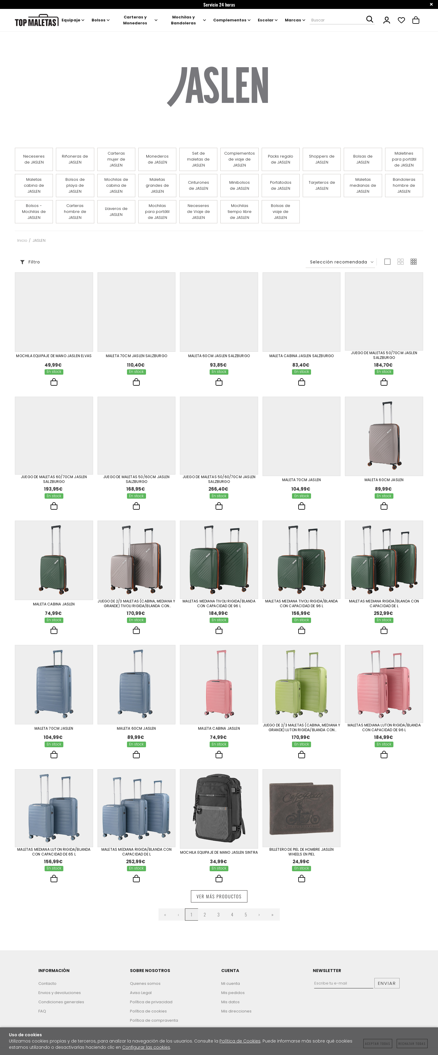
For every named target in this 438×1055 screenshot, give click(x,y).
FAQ (42, 1015)
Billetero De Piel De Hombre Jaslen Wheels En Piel (301, 855)
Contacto (47, 988)
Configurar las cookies (146, 1047)
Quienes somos (145, 988)
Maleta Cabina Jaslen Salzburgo (301, 355)
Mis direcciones (236, 1015)
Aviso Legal (141, 997)
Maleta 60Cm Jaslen (384, 480)
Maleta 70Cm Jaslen (301, 480)
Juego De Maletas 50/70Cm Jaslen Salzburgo (384, 355)
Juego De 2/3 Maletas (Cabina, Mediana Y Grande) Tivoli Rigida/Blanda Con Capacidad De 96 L (136, 605)
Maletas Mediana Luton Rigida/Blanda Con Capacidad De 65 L (53, 855)
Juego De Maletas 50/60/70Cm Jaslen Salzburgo (219, 480)
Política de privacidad (151, 1006)
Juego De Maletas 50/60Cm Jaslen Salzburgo (136, 480)
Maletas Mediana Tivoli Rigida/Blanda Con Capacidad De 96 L (219, 605)
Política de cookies (148, 1015)
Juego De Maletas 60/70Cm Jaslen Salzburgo (54, 480)
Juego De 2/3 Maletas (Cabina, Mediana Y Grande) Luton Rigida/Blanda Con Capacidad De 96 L (301, 730)
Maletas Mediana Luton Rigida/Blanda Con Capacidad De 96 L (384, 730)
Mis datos (230, 1006)
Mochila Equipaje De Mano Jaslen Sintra (219, 855)
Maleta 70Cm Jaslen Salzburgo (136, 355)
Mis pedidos (233, 997)
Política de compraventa (154, 1025)
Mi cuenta (230, 988)
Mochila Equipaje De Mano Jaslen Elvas (54, 355)
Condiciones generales (61, 1006)
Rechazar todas (412, 1043)
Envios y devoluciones (59, 997)
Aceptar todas (377, 1043)
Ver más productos (219, 900)
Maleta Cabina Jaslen (54, 605)
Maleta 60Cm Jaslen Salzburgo (219, 355)
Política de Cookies (239, 1041)
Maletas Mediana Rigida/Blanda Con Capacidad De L (384, 605)
